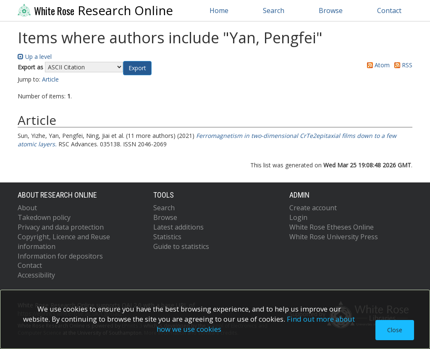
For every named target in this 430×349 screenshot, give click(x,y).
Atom (377, 65)
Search (273, 10)
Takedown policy (44, 217)
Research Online (95, 10)
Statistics (167, 236)
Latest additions (178, 227)
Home (219, 10)
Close (394, 330)
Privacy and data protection (61, 227)
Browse (331, 10)
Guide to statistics (181, 246)
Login (298, 217)
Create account (313, 207)
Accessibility (36, 275)
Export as (30, 67)
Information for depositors (60, 256)
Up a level (35, 57)
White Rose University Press (333, 236)
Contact (389, 10)
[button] (137, 68)
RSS (401, 65)
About (27, 207)
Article (50, 79)
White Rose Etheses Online (331, 227)
